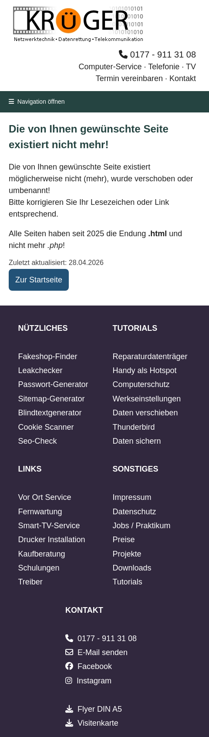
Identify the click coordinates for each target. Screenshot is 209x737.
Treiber (30, 581)
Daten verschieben (145, 412)
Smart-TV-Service (49, 525)
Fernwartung (40, 511)
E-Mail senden (103, 652)
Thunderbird (134, 427)
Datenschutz (134, 511)
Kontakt (182, 78)
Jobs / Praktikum (142, 525)
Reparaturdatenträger (150, 356)
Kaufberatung (41, 554)
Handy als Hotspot (145, 370)
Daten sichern (137, 441)
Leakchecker (40, 370)
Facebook (95, 666)
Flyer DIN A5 (100, 709)
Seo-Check (37, 441)
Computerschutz (141, 384)
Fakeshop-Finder (47, 356)
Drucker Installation (51, 539)
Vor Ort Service (44, 497)
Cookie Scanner (46, 427)
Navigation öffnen (37, 101)
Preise (124, 539)
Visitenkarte (98, 723)
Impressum (132, 497)
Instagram (94, 680)
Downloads (132, 568)
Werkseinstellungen (147, 398)
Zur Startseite (38, 279)
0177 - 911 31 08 (157, 54)
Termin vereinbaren (129, 78)
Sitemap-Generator (51, 398)
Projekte (127, 554)
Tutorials (127, 581)
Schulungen (38, 568)
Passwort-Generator (53, 384)
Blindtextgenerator (49, 412)
